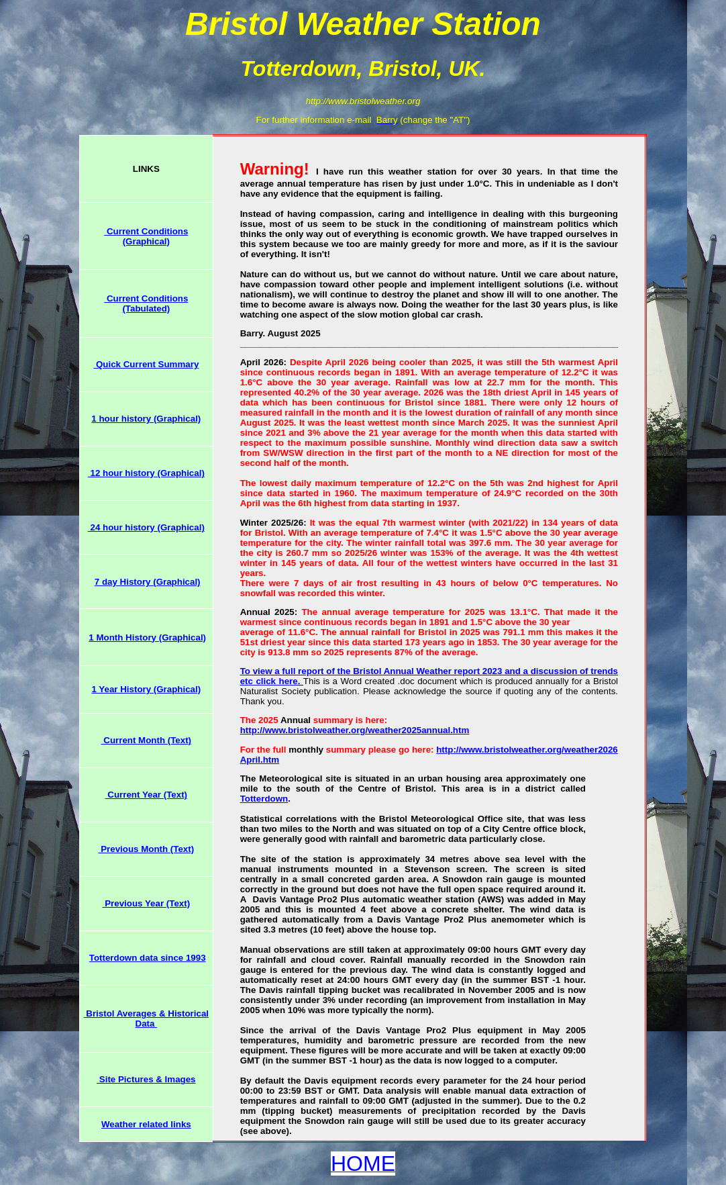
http (444, 750)
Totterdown (264, 799)
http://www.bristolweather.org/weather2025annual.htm (355, 730)
